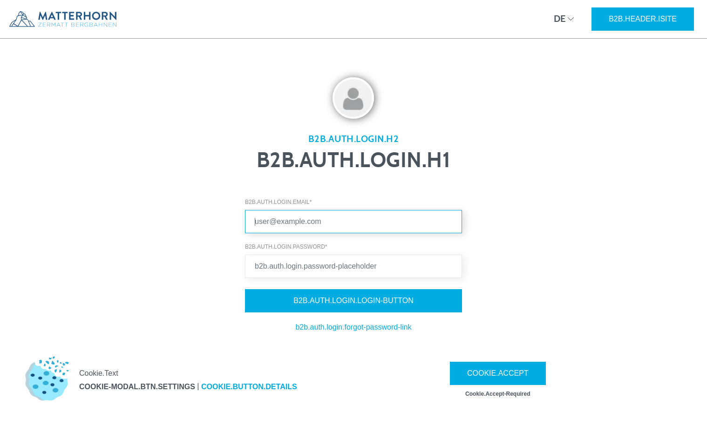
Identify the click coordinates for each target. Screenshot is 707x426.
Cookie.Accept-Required (497, 394)
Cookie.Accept (498, 373)
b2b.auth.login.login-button (353, 300)
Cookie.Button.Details (249, 387)
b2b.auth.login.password (286, 246)
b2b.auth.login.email (278, 202)
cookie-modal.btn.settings (137, 387)
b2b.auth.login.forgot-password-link (353, 327)
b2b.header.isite (643, 19)
